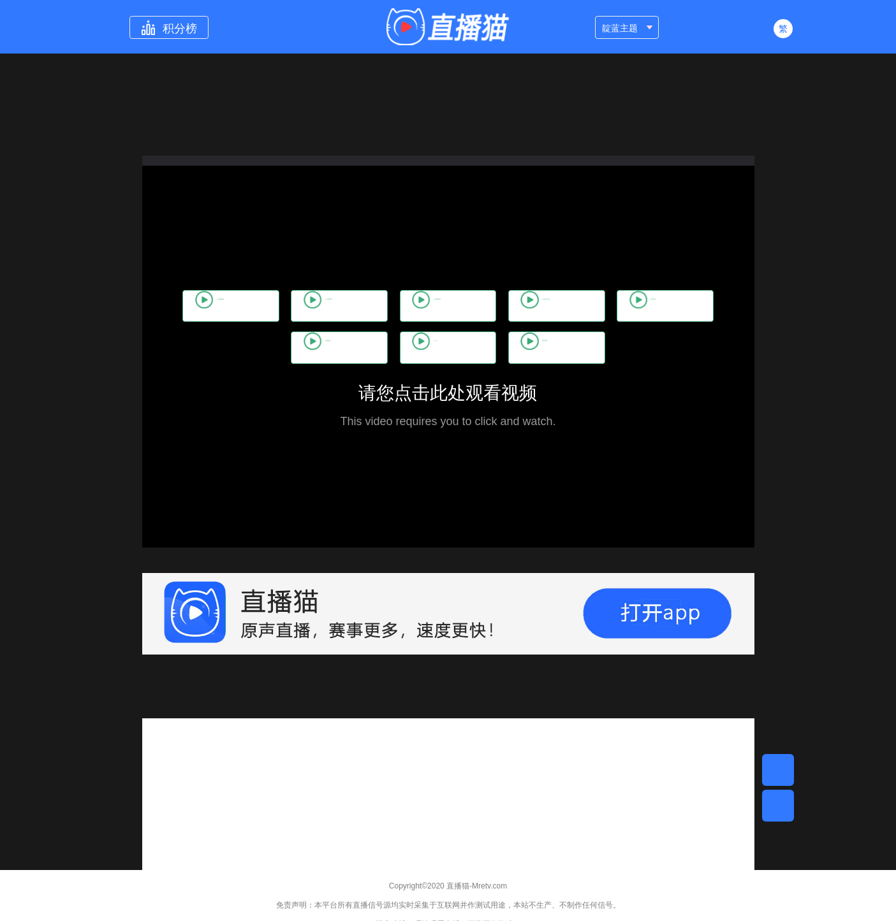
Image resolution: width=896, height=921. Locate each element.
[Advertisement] (448, 807)
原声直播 (279, 348)
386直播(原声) (669, 306)
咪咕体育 (617, 348)
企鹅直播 (394, 348)
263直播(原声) (521, 306)
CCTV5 (503, 348)
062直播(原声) (373, 306)
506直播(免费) (226, 306)
